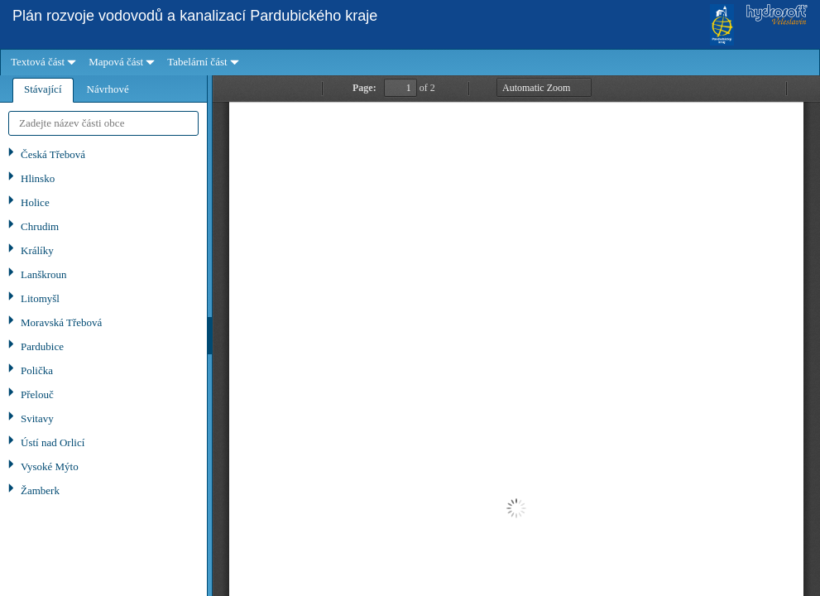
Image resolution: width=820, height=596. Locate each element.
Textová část (38, 61)
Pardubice (42, 346)
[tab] (43, 90)
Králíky (37, 250)
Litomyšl (40, 298)
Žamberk (40, 490)
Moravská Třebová (61, 322)
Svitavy (37, 418)
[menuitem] (41, 62)
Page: (364, 88)
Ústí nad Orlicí (52, 442)
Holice (35, 202)
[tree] (103, 369)
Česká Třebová (53, 154)
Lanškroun (44, 274)
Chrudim (40, 226)
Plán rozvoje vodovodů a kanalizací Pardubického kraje (194, 15)
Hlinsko (38, 178)
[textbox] (103, 123)
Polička (37, 370)
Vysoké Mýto (50, 466)
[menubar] (410, 62)
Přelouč (37, 394)
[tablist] (103, 335)
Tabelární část (197, 61)
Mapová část (116, 61)
